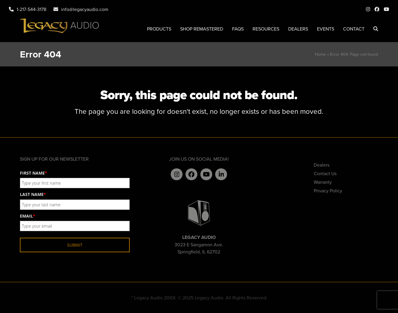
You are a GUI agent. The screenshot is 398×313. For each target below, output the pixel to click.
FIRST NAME (33, 173)
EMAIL (27, 216)
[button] (376, 28)
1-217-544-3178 (31, 9)
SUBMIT (75, 245)
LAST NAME (33, 194)
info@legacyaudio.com (84, 9)
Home (320, 54)
